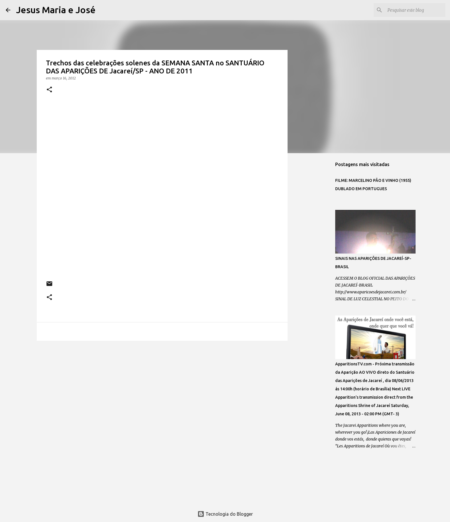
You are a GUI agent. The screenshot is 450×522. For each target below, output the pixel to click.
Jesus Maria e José (56, 10)
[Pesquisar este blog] (415, 10)
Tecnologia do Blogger (225, 514)
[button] (49, 90)
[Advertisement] (162, 389)
